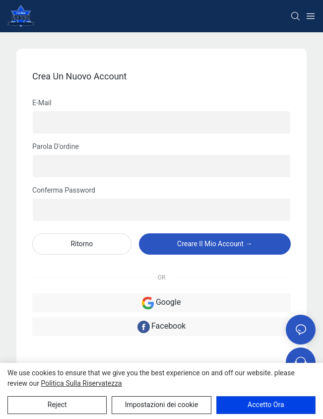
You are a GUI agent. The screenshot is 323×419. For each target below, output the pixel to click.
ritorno (81, 244)
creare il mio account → (214, 244)
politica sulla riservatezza (81, 383)
